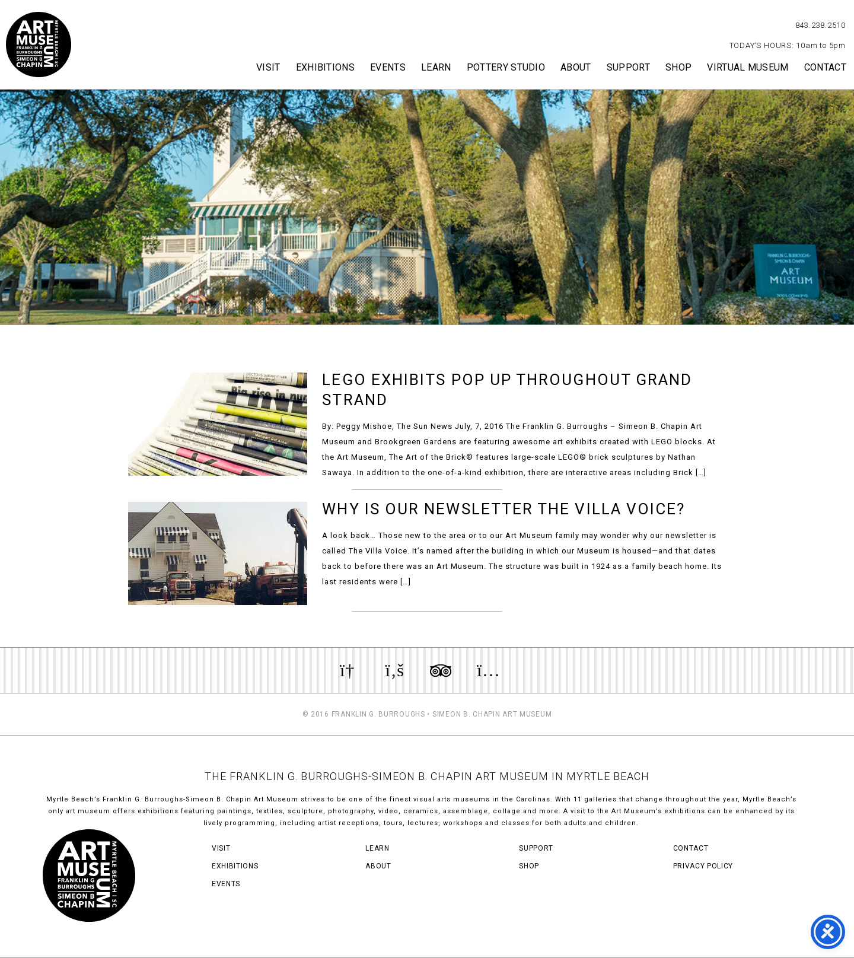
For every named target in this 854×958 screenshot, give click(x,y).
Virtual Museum (747, 67)
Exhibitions (325, 67)
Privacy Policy (703, 866)
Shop (678, 67)
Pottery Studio (506, 67)
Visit (268, 67)
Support (628, 67)
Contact (825, 67)
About (575, 67)
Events (388, 67)
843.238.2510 (820, 25)
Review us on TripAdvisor (440, 670)
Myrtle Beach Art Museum (38, 44)
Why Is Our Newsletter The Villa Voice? (503, 509)
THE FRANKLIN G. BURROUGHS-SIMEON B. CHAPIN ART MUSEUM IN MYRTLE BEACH (427, 776)
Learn (436, 67)
